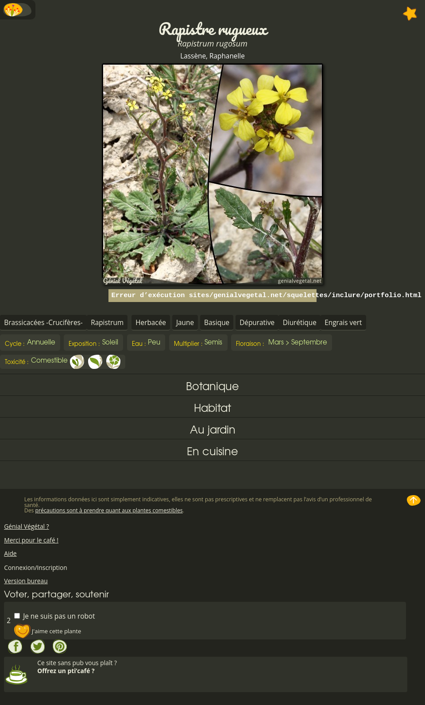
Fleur (113, 362)
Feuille (95, 362)
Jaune (185, 322)
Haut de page (414, 500)
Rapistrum (107, 322)
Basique (216, 322)
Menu (17, 9)
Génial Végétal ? (26, 526)
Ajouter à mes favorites (410, 14)
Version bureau (26, 581)
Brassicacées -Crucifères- (43, 322)
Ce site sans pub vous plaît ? (221, 667)
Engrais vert (343, 322)
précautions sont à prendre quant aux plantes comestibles (109, 510)
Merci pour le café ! (31, 540)
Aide (10, 553)
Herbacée (150, 322)
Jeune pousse (77, 362)
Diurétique (300, 322)
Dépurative (257, 322)
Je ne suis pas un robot (54, 616)
